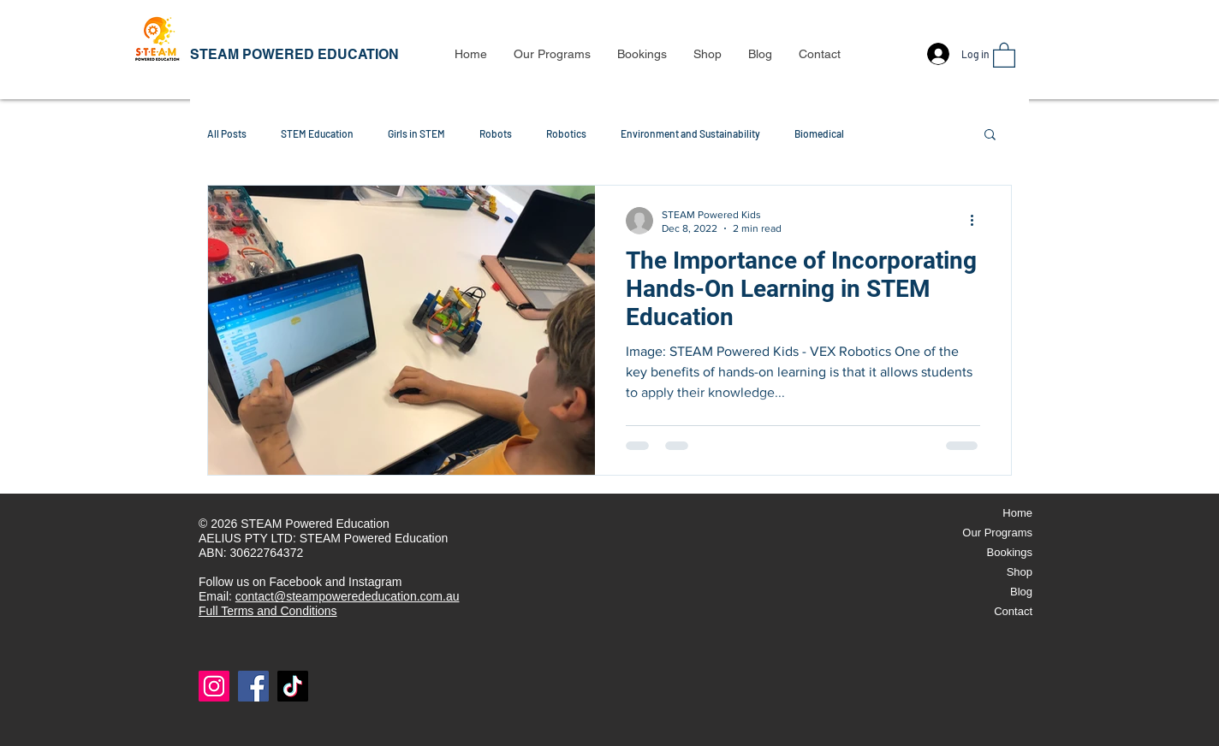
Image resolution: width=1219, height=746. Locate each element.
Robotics (566, 133)
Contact (1013, 611)
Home (1017, 512)
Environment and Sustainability (690, 133)
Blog (1021, 591)
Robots (495, 133)
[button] (552, 54)
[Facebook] (253, 686)
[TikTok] (292, 686)
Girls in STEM (416, 133)
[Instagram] (214, 686)
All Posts (227, 133)
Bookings (1009, 552)
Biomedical (819, 133)
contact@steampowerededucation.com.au (347, 596)
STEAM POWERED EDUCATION (294, 54)
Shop (1019, 571)
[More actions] (977, 220)
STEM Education (317, 133)
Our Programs (997, 532)
